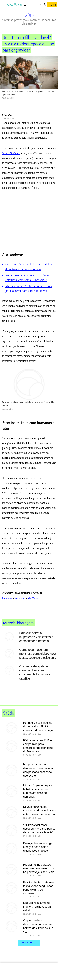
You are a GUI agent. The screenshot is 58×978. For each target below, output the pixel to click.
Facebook (7, 604)
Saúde (29, 15)
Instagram (19, 604)
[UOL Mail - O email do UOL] (39, 5)
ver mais (29, 949)
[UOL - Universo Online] (25, 5)
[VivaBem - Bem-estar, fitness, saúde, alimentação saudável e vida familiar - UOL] (15, 4)
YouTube (32, 604)
